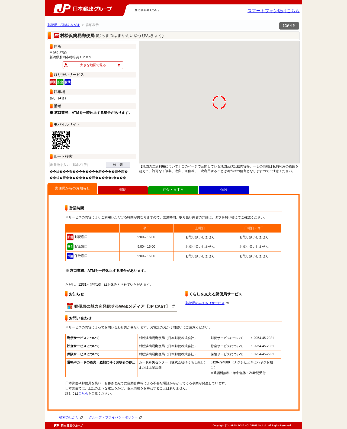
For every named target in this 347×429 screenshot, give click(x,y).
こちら (83, 393)
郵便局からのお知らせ (72, 188)
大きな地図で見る (93, 65)
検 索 (118, 165)
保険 (223, 190)
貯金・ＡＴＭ (173, 190)
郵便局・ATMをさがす (63, 25)
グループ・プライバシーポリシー (115, 417)
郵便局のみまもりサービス (207, 303)
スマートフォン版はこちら (274, 10)
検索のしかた (71, 417)
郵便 (122, 190)
